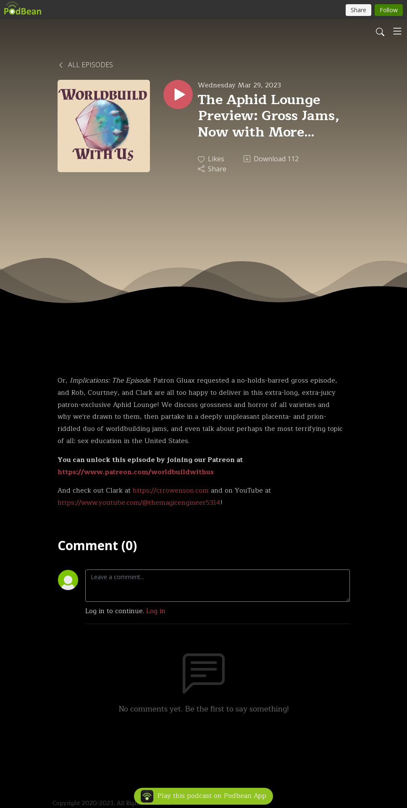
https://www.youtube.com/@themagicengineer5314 (139, 502)
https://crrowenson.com (171, 490)
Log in (155, 611)
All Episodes (85, 64)
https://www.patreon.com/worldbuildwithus (136, 472)
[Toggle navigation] (397, 31)
